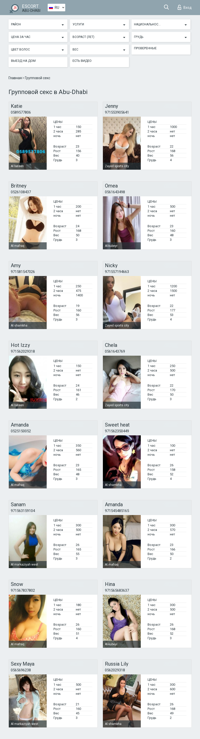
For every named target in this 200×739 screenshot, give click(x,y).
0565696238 (21, 670)
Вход (185, 7)
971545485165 (117, 511)
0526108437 (21, 192)
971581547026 (23, 271)
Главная (16, 78)
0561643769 (115, 351)
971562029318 (23, 351)
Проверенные (145, 48)
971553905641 (117, 112)
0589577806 (21, 112)
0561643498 (115, 192)
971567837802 (23, 590)
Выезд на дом (23, 61)
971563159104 (23, 511)
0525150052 (21, 431)
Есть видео (82, 61)
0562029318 (115, 670)
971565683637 (117, 590)
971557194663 (117, 271)
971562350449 (117, 431)
